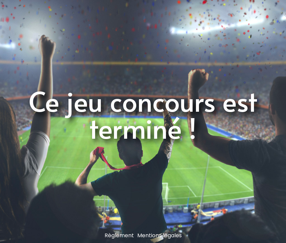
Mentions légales (159, 235)
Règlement (119, 235)
